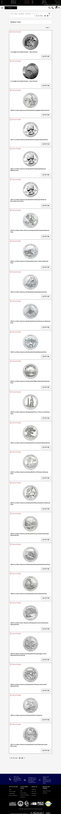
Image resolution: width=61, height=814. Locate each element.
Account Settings (13, 795)
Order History (12, 793)
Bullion (15, 13)
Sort (47, 27)
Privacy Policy (23, 793)
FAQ (21, 791)
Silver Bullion (21, 13)
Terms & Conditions (24, 795)
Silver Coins (28, 13)
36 (47, 16)
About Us (33, 791)
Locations (33, 789)
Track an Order (12, 791)
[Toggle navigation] (2, 8)
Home (11, 13)
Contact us (22, 797)
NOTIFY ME (45, 56)
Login (10, 789)
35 (45, 16)
